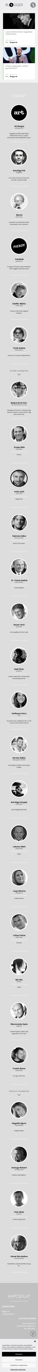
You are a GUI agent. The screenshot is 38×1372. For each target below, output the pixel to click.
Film (6, 42)
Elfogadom (19, 1354)
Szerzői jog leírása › (29, 1323)
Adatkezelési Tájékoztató (18, 1369)
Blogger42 (13, 42)
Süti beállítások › (30, 1328)
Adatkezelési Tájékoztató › (26, 1326)
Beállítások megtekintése (19, 1365)
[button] (35, 1341)
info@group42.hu (8, 1314)
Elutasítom (19, 1360)
